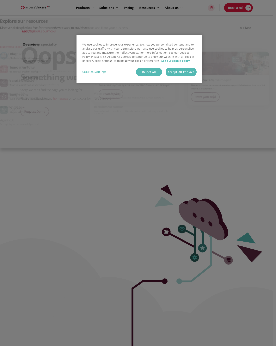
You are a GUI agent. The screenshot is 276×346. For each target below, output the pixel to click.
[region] (139, 59)
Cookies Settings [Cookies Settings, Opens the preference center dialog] (94, 72)
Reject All (149, 72)
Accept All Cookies (181, 72)
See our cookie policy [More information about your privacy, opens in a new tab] (175, 61)
